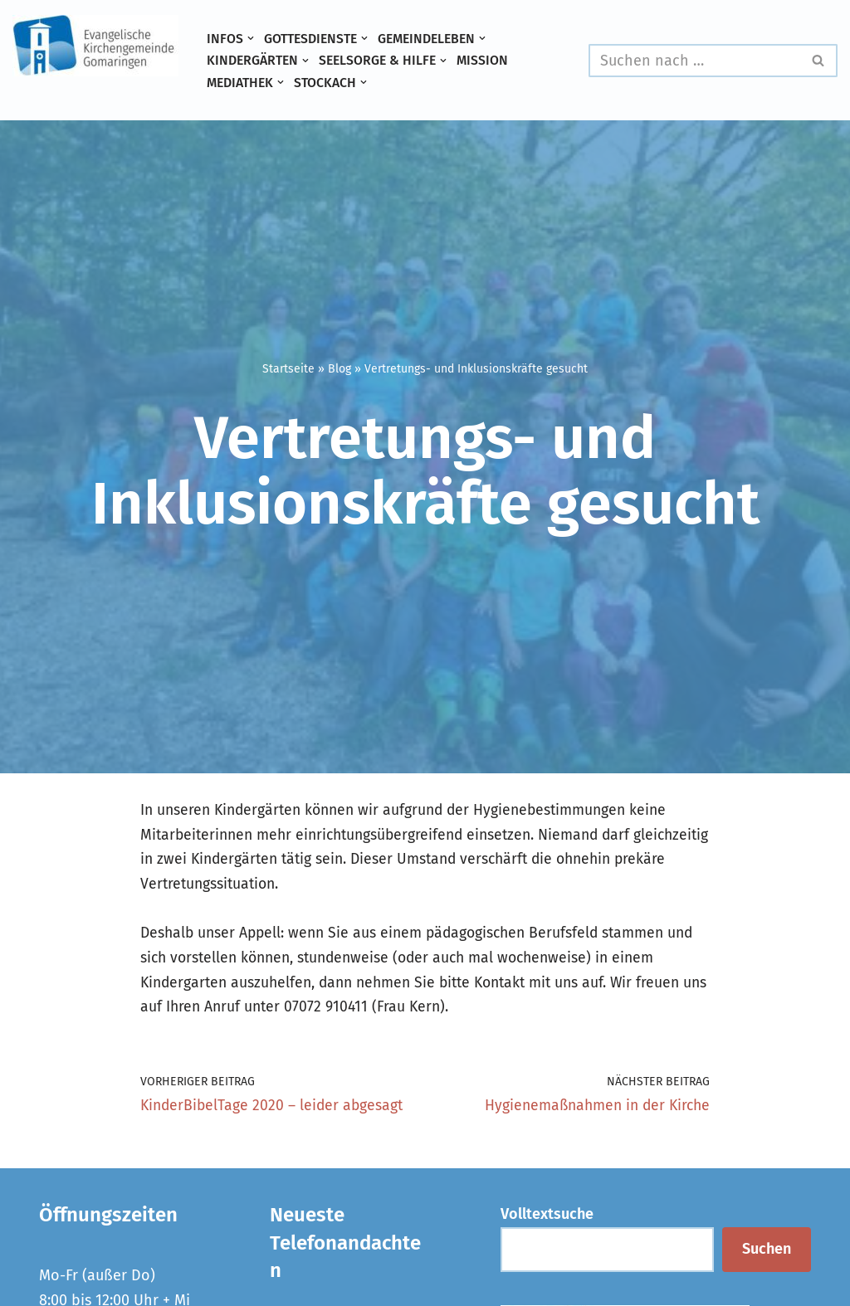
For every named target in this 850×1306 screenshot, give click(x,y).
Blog (339, 368)
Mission (488, 60)
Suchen (766, 1257)
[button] (250, 38)
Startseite (288, 368)
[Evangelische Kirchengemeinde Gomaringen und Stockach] (95, 45)
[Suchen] (694, 60)
